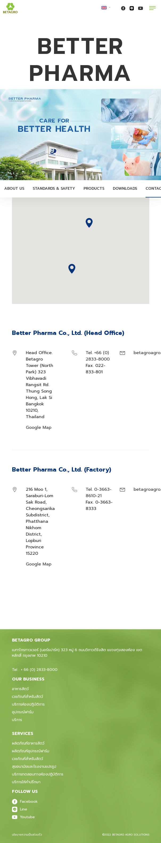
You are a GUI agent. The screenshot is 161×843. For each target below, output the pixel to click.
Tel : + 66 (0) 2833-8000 (34, 669)
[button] (72, 269)
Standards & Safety (54, 188)
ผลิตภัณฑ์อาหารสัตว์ (28, 743)
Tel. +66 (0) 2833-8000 (98, 356)
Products (94, 188)
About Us (14, 188)
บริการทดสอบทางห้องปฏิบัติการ (37, 774)
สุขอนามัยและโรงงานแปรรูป (34, 766)
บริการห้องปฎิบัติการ (28, 704)
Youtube (23, 817)
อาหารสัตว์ (20, 689)
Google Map (38, 427)
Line (19, 809)
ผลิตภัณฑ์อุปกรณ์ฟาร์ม (30, 751)
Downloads (125, 188)
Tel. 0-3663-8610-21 (99, 492)
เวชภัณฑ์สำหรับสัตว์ (27, 696)
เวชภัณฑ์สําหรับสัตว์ (27, 759)
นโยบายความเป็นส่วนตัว (27, 835)
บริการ (17, 720)
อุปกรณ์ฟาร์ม (23, 712)
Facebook (25, 801)
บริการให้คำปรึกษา (26, 782)
